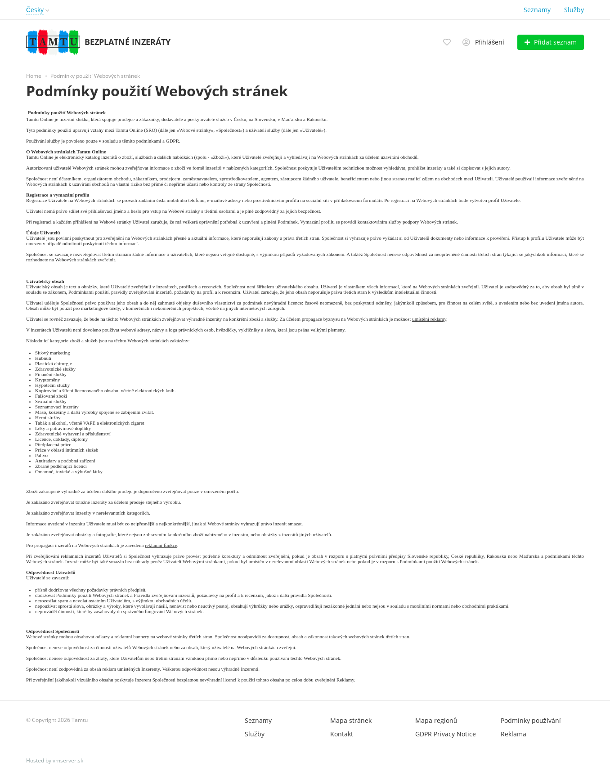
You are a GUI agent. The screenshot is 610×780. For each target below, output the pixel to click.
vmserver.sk (68, 760)
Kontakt (341, 734)
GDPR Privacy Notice (445, 734)
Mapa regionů (436, 720)
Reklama (513, 734)
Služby (574, 9)
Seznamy (537, 9)
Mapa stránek (351, 720)
